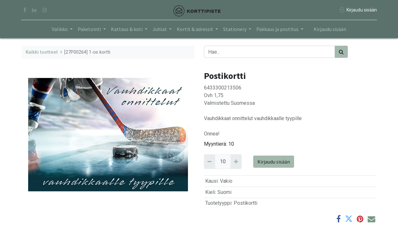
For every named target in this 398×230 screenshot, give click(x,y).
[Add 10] (236, 161)
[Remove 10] (209, 161)
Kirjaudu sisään (330, 29)
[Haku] (341, 52)
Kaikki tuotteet (42, 52)
